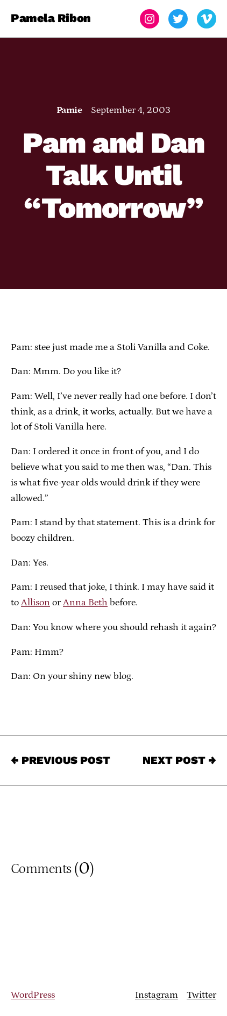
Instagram (156, 995)
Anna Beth (85, 602)
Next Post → (179, 760)
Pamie (69, 110)
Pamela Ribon (51, 18)
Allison (35, 602)
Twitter (201, 995)
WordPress (33, 995)
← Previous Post (60, 760)
